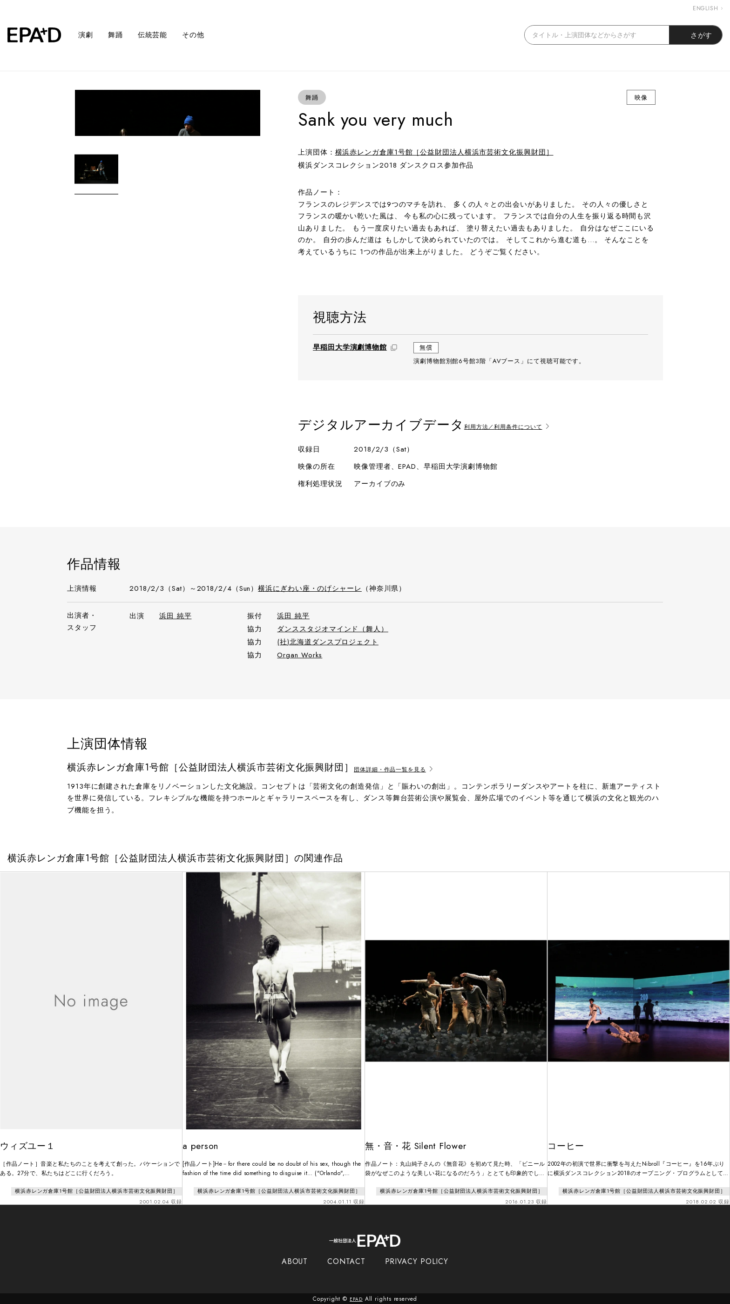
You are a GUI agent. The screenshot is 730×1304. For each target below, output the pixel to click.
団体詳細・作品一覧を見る (403, 767)
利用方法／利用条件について (517, 424)
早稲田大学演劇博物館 (350, 347)
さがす (696, 35)
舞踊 (115, 35)
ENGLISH (708, 8)
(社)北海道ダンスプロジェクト (328, 642)
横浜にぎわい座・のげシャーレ (310, 588)
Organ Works (299, 655)
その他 (193, 35)
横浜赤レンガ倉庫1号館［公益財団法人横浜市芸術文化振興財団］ (444, 152)
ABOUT (295, 1261)
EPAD (356, 1298)
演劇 (85, 35)
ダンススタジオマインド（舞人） (332, 629)
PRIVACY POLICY (417, 1261)
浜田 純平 (175, 616)
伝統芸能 (153, 35)
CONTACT (346, 1261)
